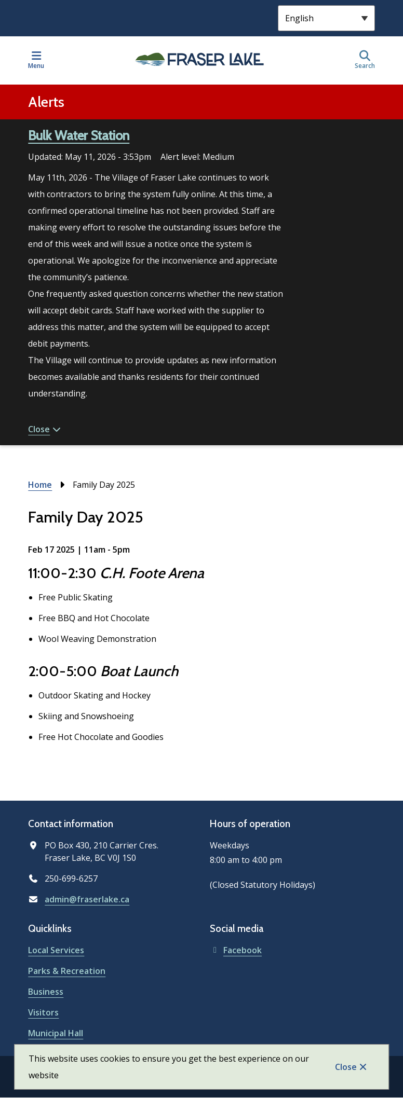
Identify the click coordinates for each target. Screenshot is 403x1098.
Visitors (43, 1012)
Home (40, 484)
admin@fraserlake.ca (87, 899)
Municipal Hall (55, 1033)
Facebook (236, 950)
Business (45, 991)
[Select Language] (326, 18)
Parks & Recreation (66, 971)
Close (346, 1067)
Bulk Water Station (78, 135)
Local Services (56, 950)
